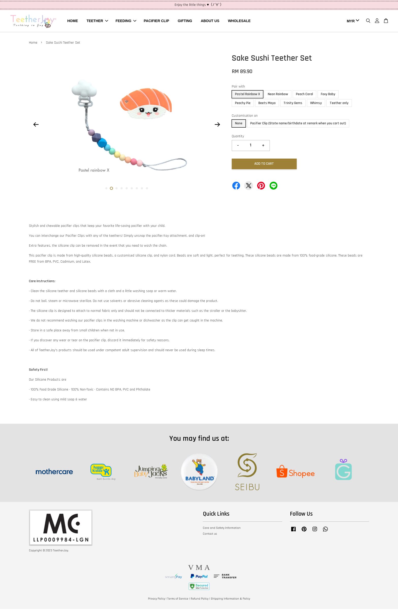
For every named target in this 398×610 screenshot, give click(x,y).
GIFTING (185, 21)
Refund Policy (199, 600)
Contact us (210, 535)
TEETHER (97, 21)
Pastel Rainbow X (247, 95)
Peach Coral (304, 95)
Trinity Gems (293, 104)
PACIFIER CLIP (156, 21)
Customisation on (245, 117)
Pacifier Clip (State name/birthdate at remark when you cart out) (298, 124)
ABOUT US (210, 21)
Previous (35, 125)
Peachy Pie (243, 104)
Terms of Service (177, 600)
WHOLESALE (239, 21)
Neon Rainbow (278, 95)
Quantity (238, 137)
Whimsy (316, 104)
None (238, 124)
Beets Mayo (267, 104)
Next (217, 125)
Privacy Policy (156, 600)
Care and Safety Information (222, 529)
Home (33, 43)
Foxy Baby (328, 95)
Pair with (238, 87)
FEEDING (125, 21)
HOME (72, 21)
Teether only (339, 104)
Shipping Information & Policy (230, 600)
